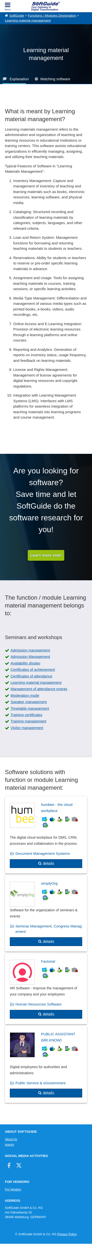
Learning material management (28, 20)
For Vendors (13, 1189)
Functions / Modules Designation (52, 15)
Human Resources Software (38, 1004)
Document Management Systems (42, 853)
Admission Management (30, 656)
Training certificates (26, 715)
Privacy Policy (67, 1234)
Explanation (19, 79)
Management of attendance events (39, 689)
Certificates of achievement (33, 669)
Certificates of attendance (31, 676)
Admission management (30, 650)
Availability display (25, 663)
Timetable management (30, 708)
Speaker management (29, 702)
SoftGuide (16, 15)
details (48, 863)
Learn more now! (46, 555)
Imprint (9, 1144)
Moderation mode (25, 695)
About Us (11, 1139)
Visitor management (27, 728)
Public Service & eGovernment (40, 1083)
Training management (28, 721)
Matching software (55, 79)
